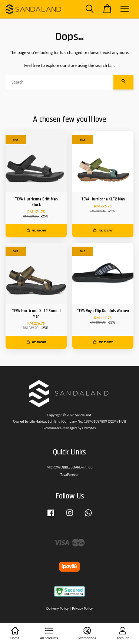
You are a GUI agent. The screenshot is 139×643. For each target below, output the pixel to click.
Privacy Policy (82, 608)
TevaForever (69, 474)
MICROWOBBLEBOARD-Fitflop (69, 467)
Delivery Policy (57, 608)
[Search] (59, 82)
